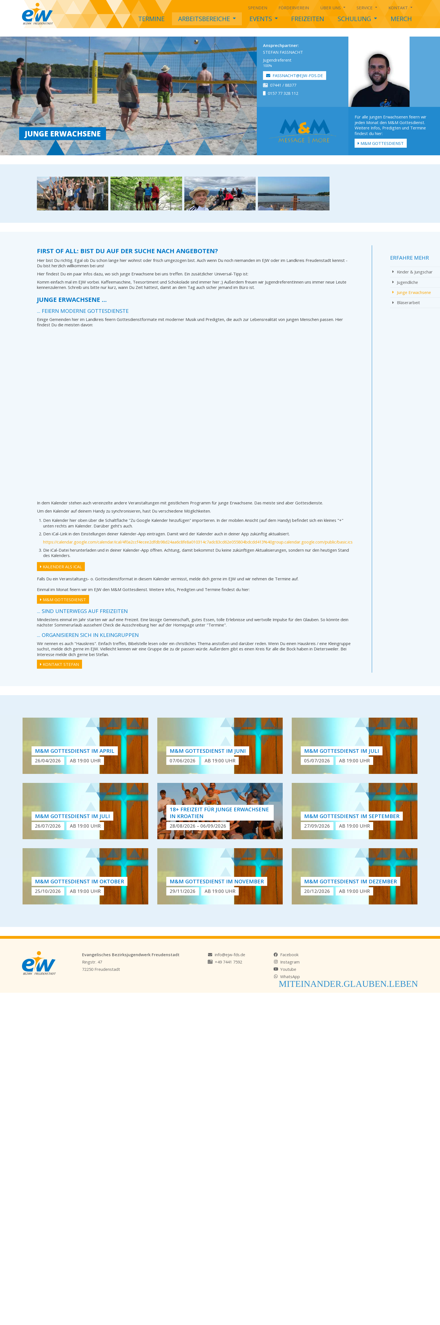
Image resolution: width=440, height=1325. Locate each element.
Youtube (288, 969)
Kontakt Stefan (59, 664)
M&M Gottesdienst (381, 143)
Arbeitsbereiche (207, 17)
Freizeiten (307, 18)
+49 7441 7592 (228, 962)
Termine (151, 18)
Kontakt (400, 6)
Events (263, 17)
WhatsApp (290, 976)
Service (367, 6)
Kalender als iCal (61, 566)
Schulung (357, 17)
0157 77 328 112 (280, 93)
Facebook (289, 954)
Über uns (332, 6)
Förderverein (293, 7)
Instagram (290, 962)
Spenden (257, 7)
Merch (401, 18)
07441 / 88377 (279, 85)
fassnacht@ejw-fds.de (294, 75)
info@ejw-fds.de (230, 954)
